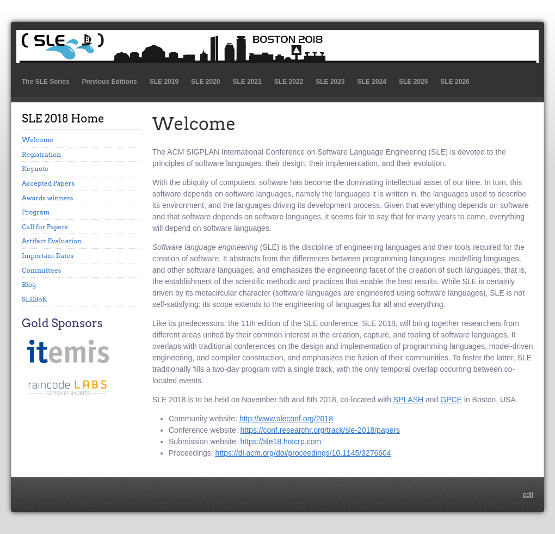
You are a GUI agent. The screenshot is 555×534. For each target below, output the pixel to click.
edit (528, 495)
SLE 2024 (371, 81)
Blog (29, 284)
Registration (41, 154)
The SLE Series (45, 81)
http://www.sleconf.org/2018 (286, 418)
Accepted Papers (48, 183)
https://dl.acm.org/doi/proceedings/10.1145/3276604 (303, 453)
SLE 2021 (246, 81)
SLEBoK (34, 299)
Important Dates (47, 255)
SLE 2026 (454, 81)
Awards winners (47, 198)
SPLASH (408, 399)
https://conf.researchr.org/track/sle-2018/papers (320, 430)
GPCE (451, 399)
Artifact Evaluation (52, 241)
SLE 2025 (413, 81)
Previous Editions (109, 81)
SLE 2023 (330, 81)
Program (36, 212)
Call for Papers (45, 227)
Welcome (37, 140)
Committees (41, 270)
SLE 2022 (288, 81)
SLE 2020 (205, 81)
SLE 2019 (164, 81)
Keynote (35, 168)
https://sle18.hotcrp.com (281, 441)
